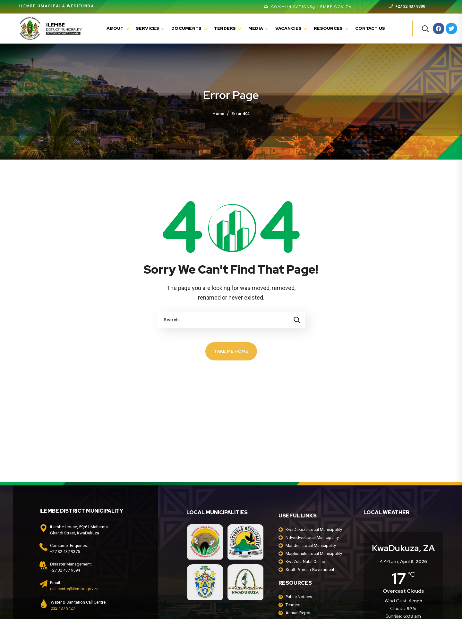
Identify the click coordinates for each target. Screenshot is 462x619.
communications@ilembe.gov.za (308, 7)
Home (218, 113)
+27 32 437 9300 (407, 6)
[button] (425, 28)
